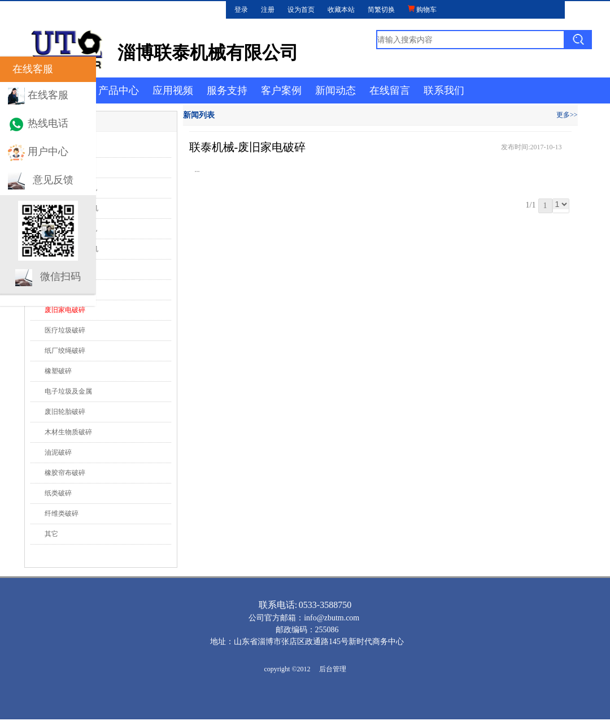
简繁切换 (381, 10)
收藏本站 (341, 10)
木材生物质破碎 (68, 432)
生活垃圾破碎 (65, 290)
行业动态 (49, 147)
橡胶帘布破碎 (65, 473)
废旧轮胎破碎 (65, 412)
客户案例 (281, 90)
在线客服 (48, 95)
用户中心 (48, 151)
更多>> (567, 115)
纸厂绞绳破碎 (65, 351)
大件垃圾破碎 (65, 269)
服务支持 (227, 90)
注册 (267, 10)
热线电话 (48, 123)
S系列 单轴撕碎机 (71, 188)
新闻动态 (335, 90)
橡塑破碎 (58, 371)
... (197, 170)
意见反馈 (53, 179)
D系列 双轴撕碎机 (72, 208)
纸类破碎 (58, 493)
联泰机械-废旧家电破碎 (247, 147)
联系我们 (444, 90)
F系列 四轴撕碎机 (71, 228)
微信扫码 (60, 276)
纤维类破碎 (62, 513)
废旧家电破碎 (65, 310)
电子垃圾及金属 (68, 391)
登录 (241, 10)
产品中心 (118, 90)
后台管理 (332, 669)
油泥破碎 (58, 452)
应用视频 (172, 90)
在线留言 (389, 90)
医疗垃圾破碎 (65, 330)
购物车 (422, 9)
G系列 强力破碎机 (72, 249)
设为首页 (301, 10)
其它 (51, 534)
